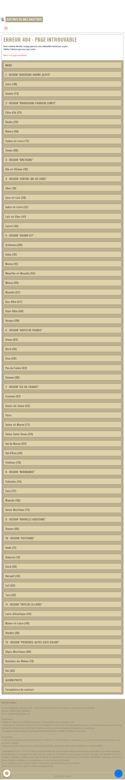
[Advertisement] (59, 7)
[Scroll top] (118, 773)
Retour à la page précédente (15, 55)
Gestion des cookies (62, 776)
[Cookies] (7, 773)
